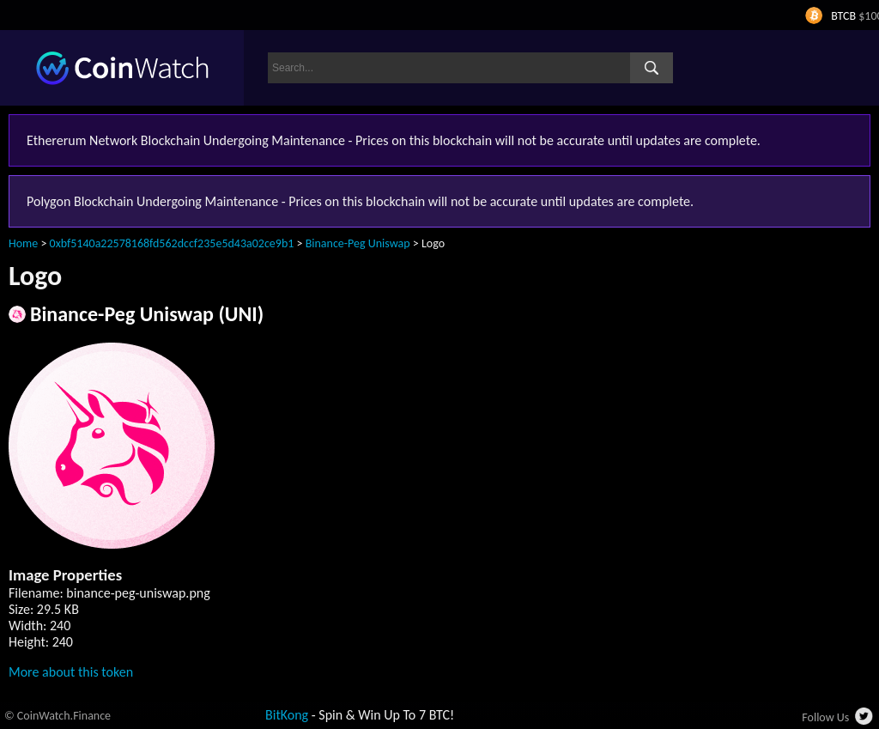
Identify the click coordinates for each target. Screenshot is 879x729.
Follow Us (825, 717)
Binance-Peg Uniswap (358, 243)
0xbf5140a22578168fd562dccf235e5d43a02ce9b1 (172, 243)
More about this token (71, 672)
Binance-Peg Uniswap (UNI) (147, 313)
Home (23, 243)
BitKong (286, 715)
